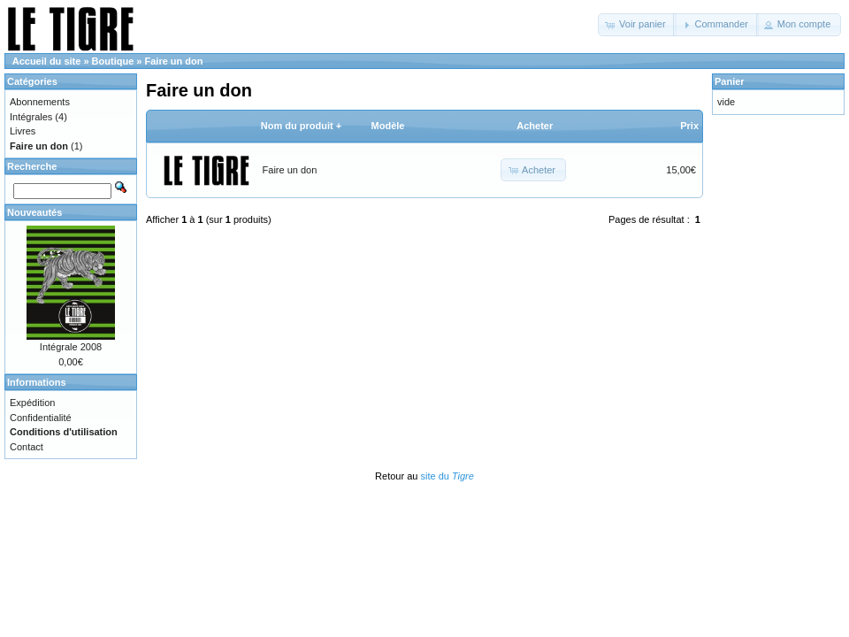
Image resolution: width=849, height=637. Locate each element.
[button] (637, 24)
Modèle (388, 125)
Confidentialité (41, 417)
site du (446, 476)
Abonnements (40, 101)
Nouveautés (34, 212)
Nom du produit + (301, 125)
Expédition (32, 402)
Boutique (113, 61)
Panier (730, 81)
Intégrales (31, 116)
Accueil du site (46, 61)
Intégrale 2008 (71, 347)
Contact (26, 446)
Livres (22, 131)
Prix (689, 125)
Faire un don (174, 61)
